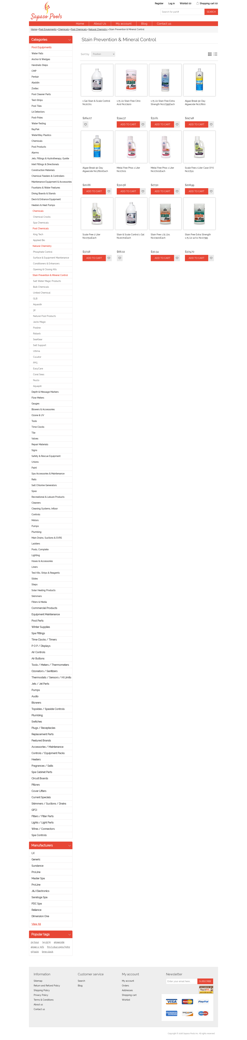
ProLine (36, 872)
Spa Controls (39, 835)
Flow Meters (38, 398)
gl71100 (35, 951)
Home (80, 23)
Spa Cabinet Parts (42, 772)
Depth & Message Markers (45, 392)
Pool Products (39, 147)
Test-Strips (37, 100)
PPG (35, 362)
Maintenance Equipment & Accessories (52, 182)
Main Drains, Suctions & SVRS (47, 538)
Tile (33, 433)
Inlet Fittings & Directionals (45, 164)
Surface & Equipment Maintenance (51, 257)
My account (124, 23)
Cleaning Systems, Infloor (45, 508)
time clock (47, 951)
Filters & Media (39, 602)
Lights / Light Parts (43, 822)
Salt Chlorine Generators (44, 485)
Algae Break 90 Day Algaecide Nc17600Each (95, 169)
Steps (34, 584)
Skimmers (37, 596)
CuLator (37, 357)
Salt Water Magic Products (47, 281)
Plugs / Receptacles (43, 727)
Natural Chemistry (98, 29)
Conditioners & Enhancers (46, 263)
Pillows (36, 784)
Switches (37, 721)
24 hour (35, 942)
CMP (34, 71)
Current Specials (41, 797)
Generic (36, 859)
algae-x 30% (37, 947)
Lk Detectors (38, 112)
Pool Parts (37, 620)
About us (38, 1004)
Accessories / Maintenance (47, 746)
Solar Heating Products (43, 590)
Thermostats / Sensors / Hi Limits (51, 677)
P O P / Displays (41, 645)
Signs (34, 450)
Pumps (35, 526)
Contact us (164, 23)
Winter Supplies (41, 627)
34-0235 (46, 942)
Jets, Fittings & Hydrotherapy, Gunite (50, 158)
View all (36, 924)
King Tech (38, 234)
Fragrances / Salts (42, 765)
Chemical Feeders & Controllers (48, 176)
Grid (210, 54)
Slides (35, 578)
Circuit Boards (40, 778)
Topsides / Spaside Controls (48, 709)
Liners (35, 567)
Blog (144, 23)
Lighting (36, 555)
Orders (125, 985)
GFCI (34, 809)
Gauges (35, 403)
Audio (35, 696)
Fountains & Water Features (46, 187)
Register (159, 3)
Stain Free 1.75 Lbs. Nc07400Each (160, 236)
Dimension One (40, 916)
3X (34, 310)
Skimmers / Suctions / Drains (49, 803)
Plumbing (36, 532)
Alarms (35, 152)
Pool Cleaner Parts (41, 94)
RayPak (35, 129)
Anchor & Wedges (41, 59)
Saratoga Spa (39, 897)
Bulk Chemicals (41, 287)
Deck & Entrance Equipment (46, 199)
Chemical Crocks (42, 217)
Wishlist (126, 1000)
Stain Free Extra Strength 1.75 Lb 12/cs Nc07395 (198, 236)
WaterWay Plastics (41, 135)
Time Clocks (38, 427)
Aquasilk (37, 304)
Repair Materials (40, 444)
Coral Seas (38, 374)
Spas (34, 491)
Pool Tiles (37, 106)
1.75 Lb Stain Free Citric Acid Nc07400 (129, 103)
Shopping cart (129, 995)
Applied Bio (39, 240)
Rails (34, 479)
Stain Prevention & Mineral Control (50, 275)
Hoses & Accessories (42, 561)
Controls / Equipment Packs (48, 753)
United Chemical (41, 292)
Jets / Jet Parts (40, 683)
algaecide (59, 942)
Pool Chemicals (79, 29)
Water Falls (37, 53)
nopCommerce (49, 1033)
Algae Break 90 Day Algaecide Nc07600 (195, 103)
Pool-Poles (37, 117)
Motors (35, 520)
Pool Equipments (47, 29)
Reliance (36, 909)
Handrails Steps (40, 65)
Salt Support (39, 345)
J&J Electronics (40, 891)
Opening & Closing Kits (45, 269)
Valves (35, 438)
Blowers (36, 702)
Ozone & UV (38, 415)
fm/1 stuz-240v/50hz (58, 947)
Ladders (36, 543)
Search (81, 981)
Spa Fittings (38, 633)
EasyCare (38, 368)
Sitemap (38, 981)
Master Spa (38, 878)
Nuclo (36, 380)
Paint (34, 468)
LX (33, 853)
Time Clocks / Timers (44, 639)
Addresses (127, 990)
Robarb (37, 333)
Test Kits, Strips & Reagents (46, 573)
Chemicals (63, 29)
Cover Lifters (39, 791)
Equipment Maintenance (46, 614)
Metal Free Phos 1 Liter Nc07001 (128, 169)
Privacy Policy (41, 995)
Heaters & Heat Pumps (43, 205)
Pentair (35, 77)
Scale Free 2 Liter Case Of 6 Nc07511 (199, 169)
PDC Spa (37, 903)
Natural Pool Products (44, 316)
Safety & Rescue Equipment (46, 456)
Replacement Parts (43, 734)
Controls (36, 514)
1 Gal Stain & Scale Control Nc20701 (96, 103)
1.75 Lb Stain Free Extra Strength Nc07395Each (163, 103)
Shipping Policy (42, 990)
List (215, 54)
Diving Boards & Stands (44, 193)
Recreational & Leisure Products (48, 497)
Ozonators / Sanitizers (44, 671)
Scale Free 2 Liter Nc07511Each (91, 236)
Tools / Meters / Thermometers (50, 664)
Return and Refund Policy (47, 985)
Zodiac (35, 88)
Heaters (36, 759)
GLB (35, 298)
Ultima (36, 351)
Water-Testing (39, 123)
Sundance (37, 865)
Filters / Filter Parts (43, 816)
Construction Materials (43, 170)
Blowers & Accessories (43, 409)
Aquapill (37, 386)
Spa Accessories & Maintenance (48, 473)
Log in (171, 3)
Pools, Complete (40, 549)
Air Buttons (38, 658)
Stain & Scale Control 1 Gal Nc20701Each (130, 236)
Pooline (37, 327)
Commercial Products (44, 608)
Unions (35, 462)
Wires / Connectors (43, 828)
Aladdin (35, 82)
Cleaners (36, 503)
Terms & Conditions (44, 1000)
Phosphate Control (42, 252)
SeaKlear (37, 339)
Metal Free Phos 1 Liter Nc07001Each (162, 169)
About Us (100, 23)
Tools (34, 421)
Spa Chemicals (41, 222)
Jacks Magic (39, 322)
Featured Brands (41, 740)
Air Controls (38, 652)
